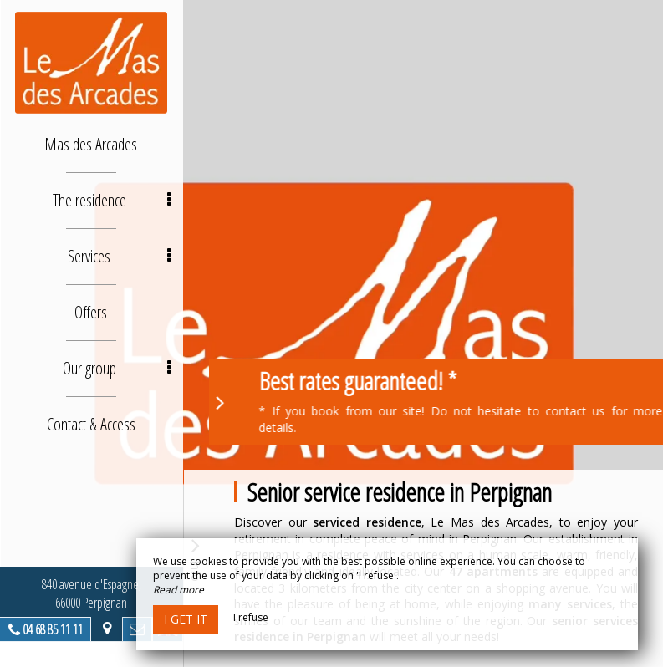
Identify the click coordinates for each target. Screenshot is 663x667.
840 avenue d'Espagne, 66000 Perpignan (92, 593)
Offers (92, 312)
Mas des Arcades (92, 144)
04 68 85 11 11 (53, 629)
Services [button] (120, 256)
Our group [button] (117, 368)
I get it (185, 619)
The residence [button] (112, 200)
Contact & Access (92, 424)
